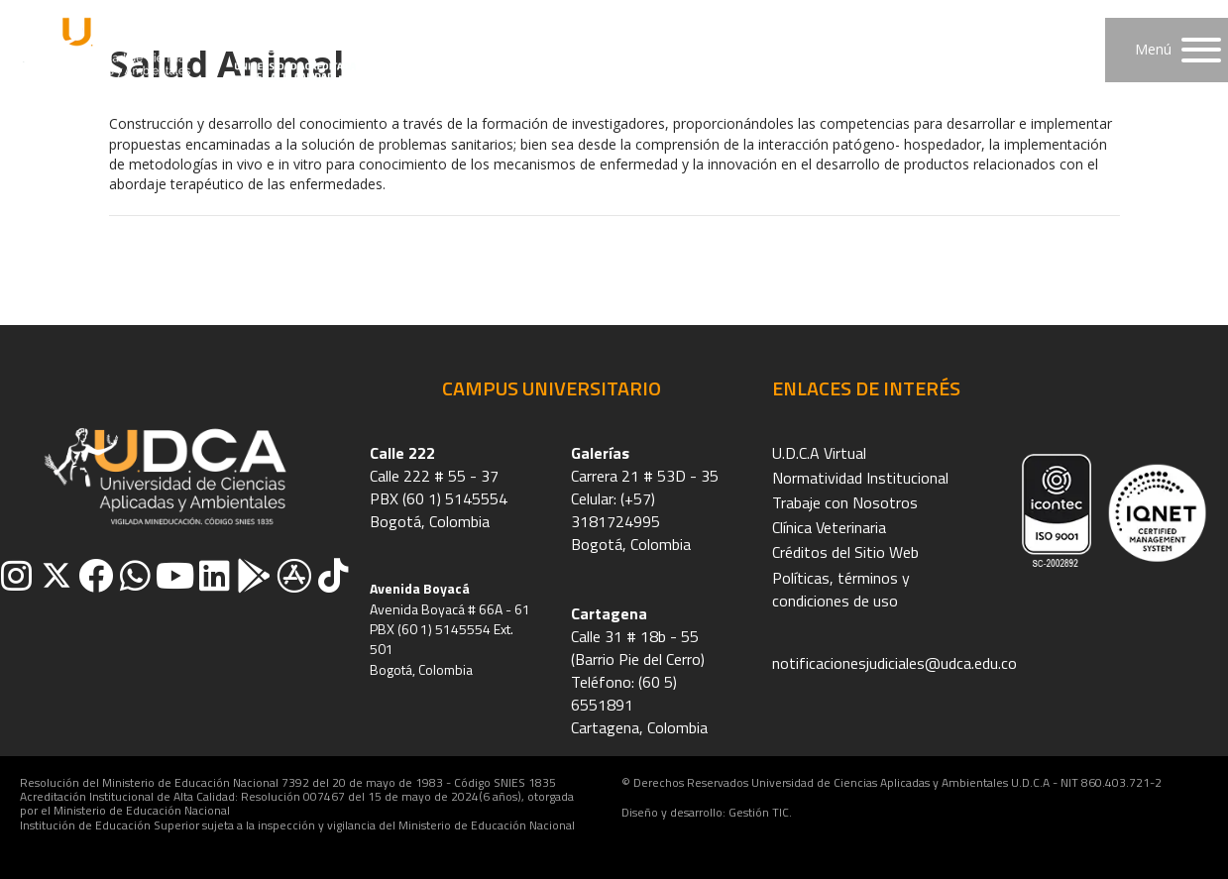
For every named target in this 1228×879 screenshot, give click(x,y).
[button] (1166, 50)
